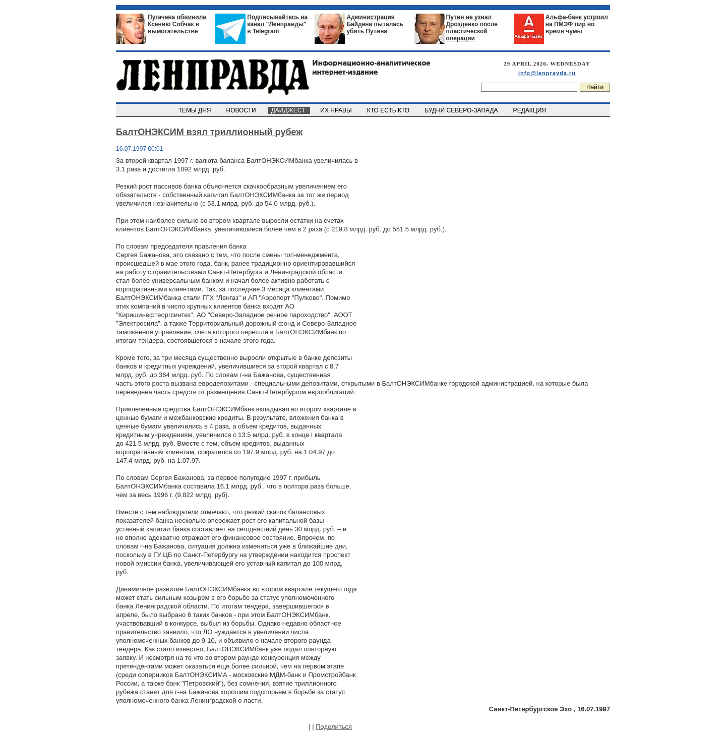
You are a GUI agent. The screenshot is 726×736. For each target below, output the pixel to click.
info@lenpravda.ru (547, 73)
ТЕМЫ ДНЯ (195, 110)
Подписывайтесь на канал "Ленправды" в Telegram (277, 24)
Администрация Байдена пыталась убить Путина (374, 24)
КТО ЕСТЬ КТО (389, 110)
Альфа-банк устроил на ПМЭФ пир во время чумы (577, 24)
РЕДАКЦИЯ (530, 110)
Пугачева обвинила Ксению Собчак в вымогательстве (177, 24)
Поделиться (334, 726)
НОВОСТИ (242, 110)
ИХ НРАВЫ (337, 110)
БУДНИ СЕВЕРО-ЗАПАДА (462, 110)
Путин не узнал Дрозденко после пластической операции (472, 28)
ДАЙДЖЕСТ (289, 110)
